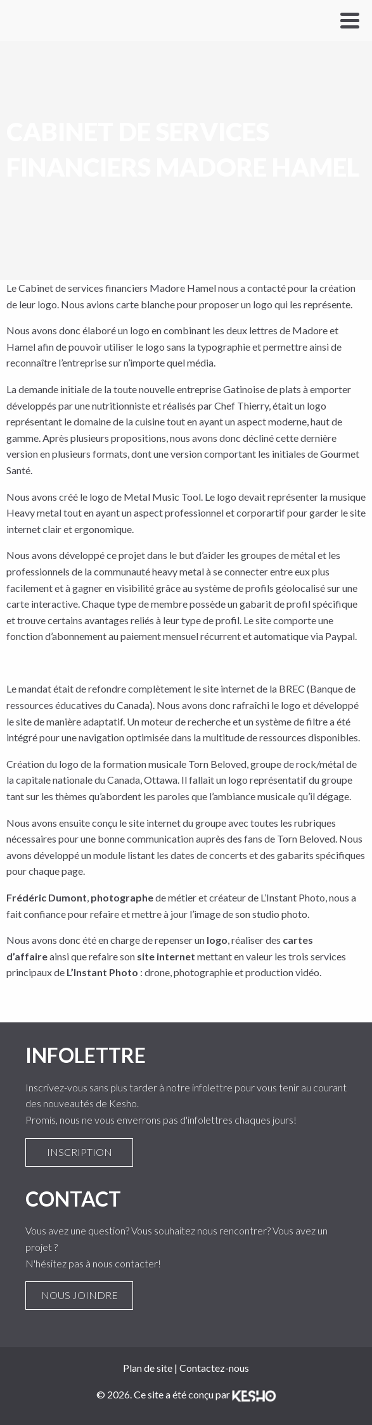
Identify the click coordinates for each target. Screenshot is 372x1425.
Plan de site (147, 1368)
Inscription (79, 1152)
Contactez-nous (214, 1368)
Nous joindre (79, 1295)
